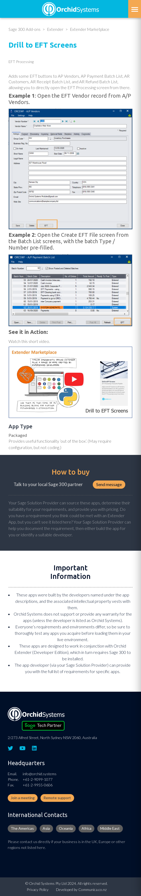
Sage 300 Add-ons (25, 29)
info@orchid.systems (40, 773)
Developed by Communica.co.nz (81, 889)
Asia (46, 828)
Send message (109, 484)
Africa (86, 828)
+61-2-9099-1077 (38, 779)
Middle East (110, 828)
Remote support (57, 797)
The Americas (22, 828)
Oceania (66, 828)
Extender (55, 29)
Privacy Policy (38, 889)
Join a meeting (23, 797)
